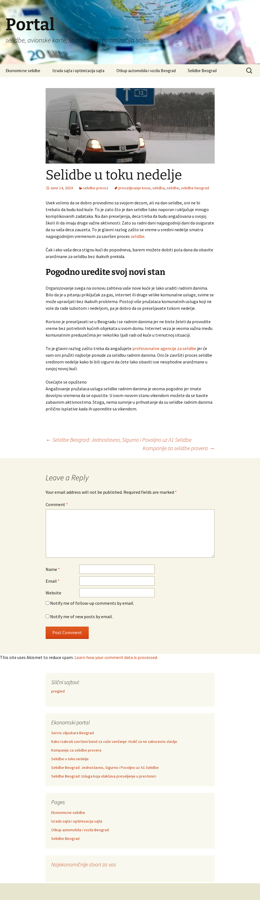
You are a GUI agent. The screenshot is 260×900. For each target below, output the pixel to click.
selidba (158, 187)
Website (53, 593)
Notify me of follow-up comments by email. (92, 603)
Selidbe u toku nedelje (70, 758)
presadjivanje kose (134, 187)
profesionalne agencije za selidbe (164, 348)
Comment (57, 504)
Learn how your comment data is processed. (116, 657)
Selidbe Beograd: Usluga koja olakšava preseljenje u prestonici (103, 776)
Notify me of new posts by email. (81, 616)
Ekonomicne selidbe (23, 70)
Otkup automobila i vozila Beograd (146, 70)
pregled (58, 691)
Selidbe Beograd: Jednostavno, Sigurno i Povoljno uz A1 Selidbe (118, 439)
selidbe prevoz (95, 187)
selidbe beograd (195, 187)
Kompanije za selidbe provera (179, 448)
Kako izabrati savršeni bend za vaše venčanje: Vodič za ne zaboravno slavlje (114, 741)
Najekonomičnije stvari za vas (83, 864)
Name (53, 569)
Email (53, 581)
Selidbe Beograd (202, 70)
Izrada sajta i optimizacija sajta (78, 70)
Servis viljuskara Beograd (72, 732)
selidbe (173, 187)
